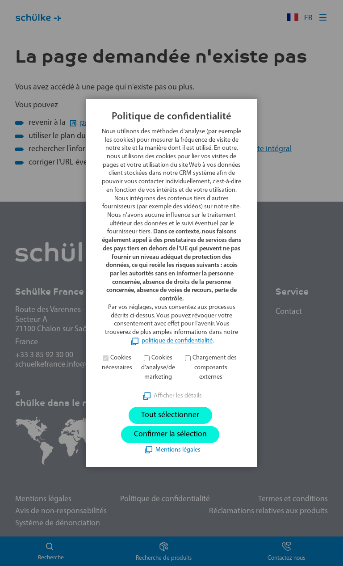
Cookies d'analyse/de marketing (158, 367)
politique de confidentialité (177, 340)
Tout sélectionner (170, 415)
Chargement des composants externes (214, 367)
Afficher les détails (178, 395)
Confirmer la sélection (170, 434)
